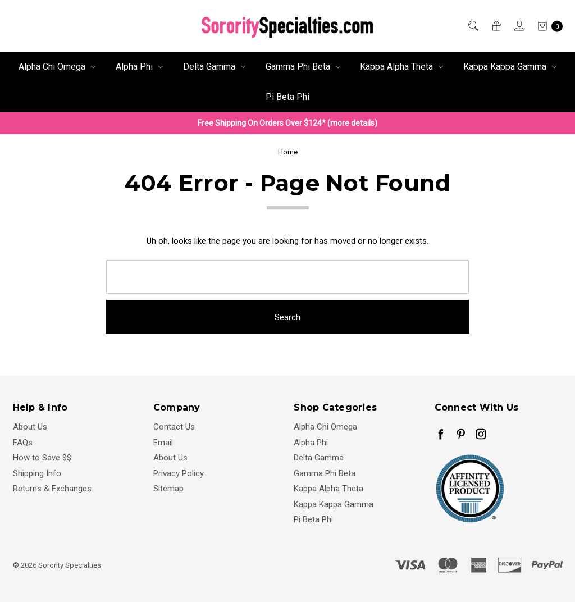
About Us (30, 427)
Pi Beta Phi (287, 97)
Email (163, 442)
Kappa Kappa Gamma (509, 66)
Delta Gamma (214, 66)
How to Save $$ (42, 458)
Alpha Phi (139, 66)
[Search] (472, 26)
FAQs (23, 442)
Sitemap (168, 489)
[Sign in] (518, 26)
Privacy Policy (178, 473)
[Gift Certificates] (495, 26)
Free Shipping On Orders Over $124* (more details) (287, 122)
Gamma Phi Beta (303, 66)
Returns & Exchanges (52, 489)
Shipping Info (37, 473)
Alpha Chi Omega (57, 66)
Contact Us (174, 427)
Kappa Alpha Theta (401, 66)
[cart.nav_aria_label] (547, 26)
